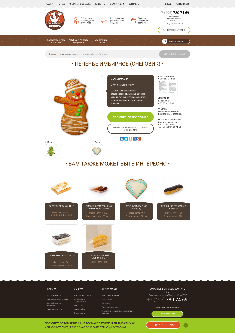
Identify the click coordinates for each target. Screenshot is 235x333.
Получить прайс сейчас (130, 117)
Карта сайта (79, 309)
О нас (62, 4)
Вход (168, 4)
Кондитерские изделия (69, 54)
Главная (49, 4)
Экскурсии (107, 299)
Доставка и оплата (82, 295)
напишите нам (167, 314)
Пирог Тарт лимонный (61, 206)
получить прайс (163, 325)
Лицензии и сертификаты (80, 300)
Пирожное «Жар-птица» (61, 255)
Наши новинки (54, 295)
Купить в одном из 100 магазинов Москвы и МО (130, 129)
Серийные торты (54, 309)
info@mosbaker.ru (174, 23)
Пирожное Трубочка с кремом (173, 207)
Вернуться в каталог (174, 54)
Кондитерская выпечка (57, 299)
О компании (79, 313)
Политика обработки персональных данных (118, 312)
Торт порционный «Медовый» (98, 256)
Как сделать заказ (110, 295)
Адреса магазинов (110, 307)
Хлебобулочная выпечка (54, 304)
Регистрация (183, 4)
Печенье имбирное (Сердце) (136, 207)
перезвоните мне (174, 30)
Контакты (134, 4)
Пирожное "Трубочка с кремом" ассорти (99, 207)
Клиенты (100, 4)
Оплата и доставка (80, 4)
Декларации (117, 4)
